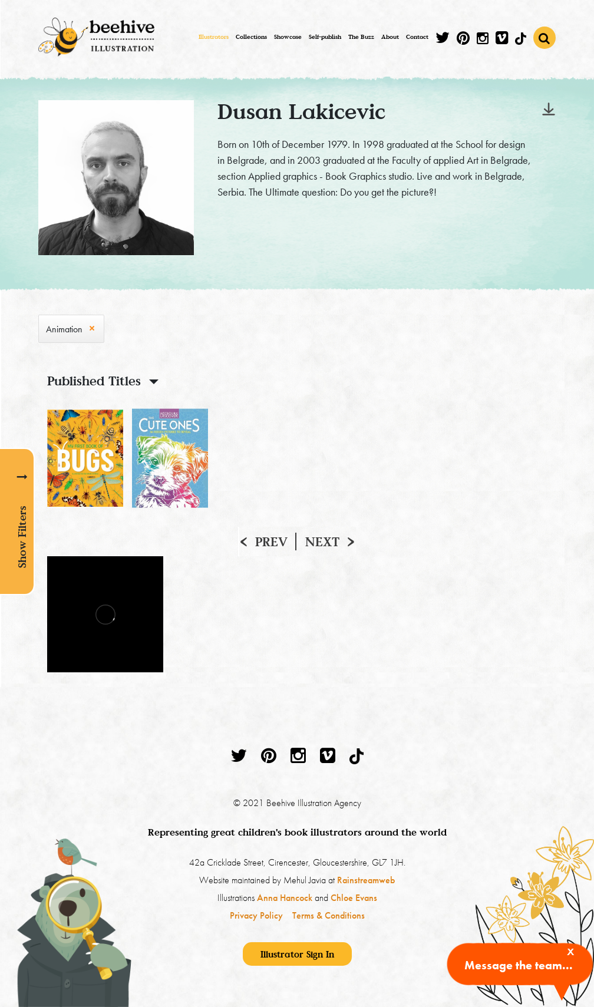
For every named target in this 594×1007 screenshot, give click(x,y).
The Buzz (361, 36)
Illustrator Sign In (297, 953)
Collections (251, 36)
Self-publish (325, 36)
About (390, 36)
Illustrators (214, 36)
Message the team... (518, 965)
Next (322, 541)
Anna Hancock (284, 898)
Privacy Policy (256, 915)
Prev (271, 541)
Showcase (288, 36)
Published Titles (94, 380)
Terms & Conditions (328, 915)
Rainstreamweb (366, 880)
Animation (64, 329)
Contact (417, 36)
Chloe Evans (354, 898)
